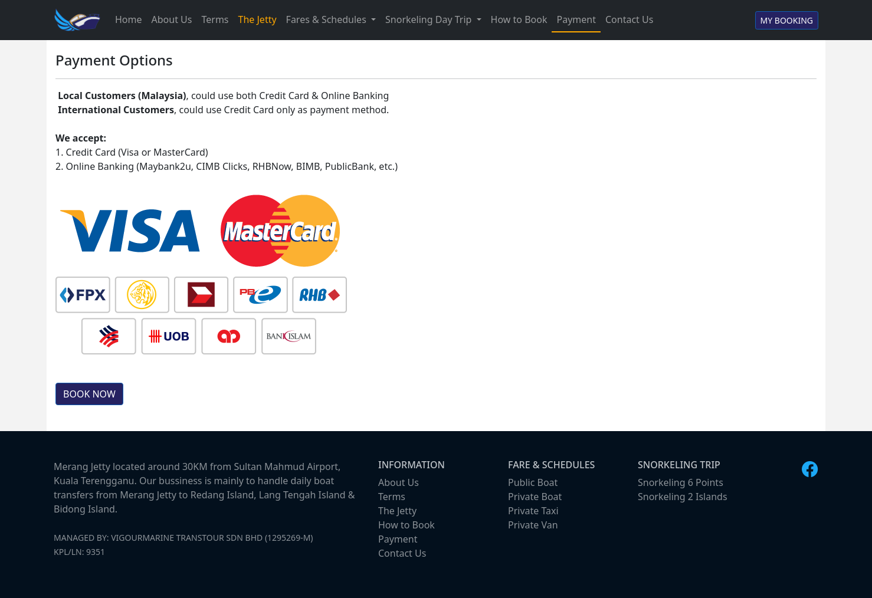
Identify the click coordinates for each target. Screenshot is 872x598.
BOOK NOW (89, 393)
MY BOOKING (786, 20)
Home (128, 19)
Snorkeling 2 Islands (682, 496)
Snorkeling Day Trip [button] (429, 19)
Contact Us (629, 19)
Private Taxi (533, 510)
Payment (575, 19)
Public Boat (533, 482)
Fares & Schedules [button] (327, 19)
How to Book (519, 19)
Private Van (533, 524)
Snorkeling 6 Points (680, 482)
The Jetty (257, 19)
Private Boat (535, 496)
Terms (214, 19)
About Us (172, 19)
